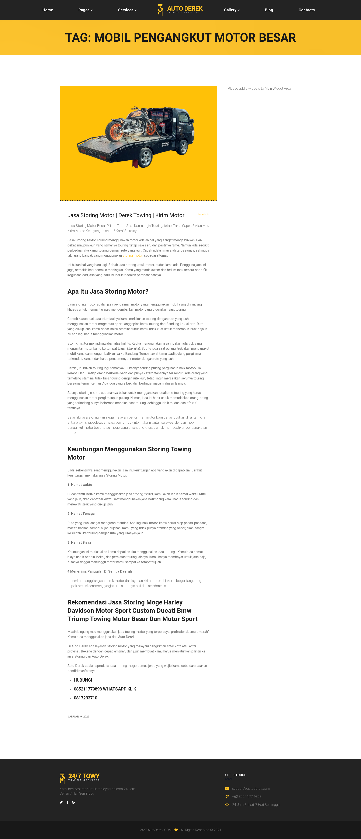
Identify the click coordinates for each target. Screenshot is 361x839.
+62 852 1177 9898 (246, 797)
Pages (84, 10)
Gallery (230, 10)
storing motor (133, 255)
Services (125, 10)
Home (47, 10)
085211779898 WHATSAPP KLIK (105, 689)
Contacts (307, 10)
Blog (269, 10)
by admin (203, 214)
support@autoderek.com (251, 789)
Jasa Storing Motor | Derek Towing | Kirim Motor (125, 215)
